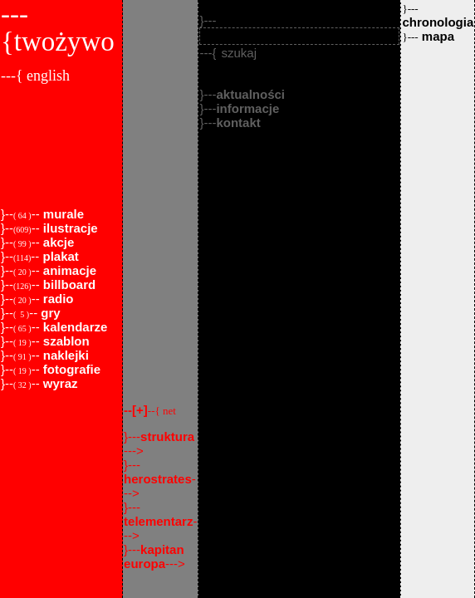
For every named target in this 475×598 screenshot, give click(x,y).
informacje (247, 108)
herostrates (158, 479)
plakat (59, 256)
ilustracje (69, 228)
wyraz (59, 383)
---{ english (35, 75)
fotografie (70, 369)
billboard (68, 284)
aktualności (250, 94)
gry (49, 313)
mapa (428, 36)
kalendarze (74, 327)
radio (57, 299)
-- (150, 410)
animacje (68, 270)
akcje (57, 242)
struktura (167, 436)
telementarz (158, 521)
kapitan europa (154, 556)
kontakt (238, 122)
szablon (65, 341)
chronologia (437, 15)
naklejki (64, 355)
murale (62, 214)
